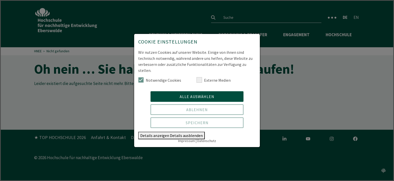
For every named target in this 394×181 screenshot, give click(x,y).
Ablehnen (197, 109)
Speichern (197, 122)
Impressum (186, 141)
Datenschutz (206, 141)
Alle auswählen (197, 96)
